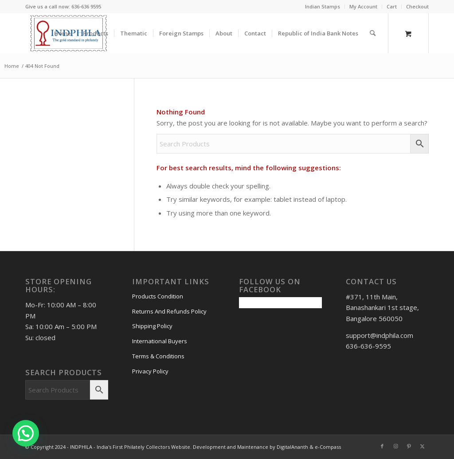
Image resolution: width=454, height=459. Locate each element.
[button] (25, 433)
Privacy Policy (150, 371)
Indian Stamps (322, 6)
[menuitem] (323, 6)
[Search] (372, 33)
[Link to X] (422, 446)
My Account (363, 6)
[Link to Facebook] (382, 446)
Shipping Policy (152, 326)
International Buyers (159, 341)
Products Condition (157, 296)
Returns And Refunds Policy (169, 311)
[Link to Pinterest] (408, 446)
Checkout (417, 6)
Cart (392, 6)
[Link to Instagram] (395, 446)
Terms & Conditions (158, 356)
